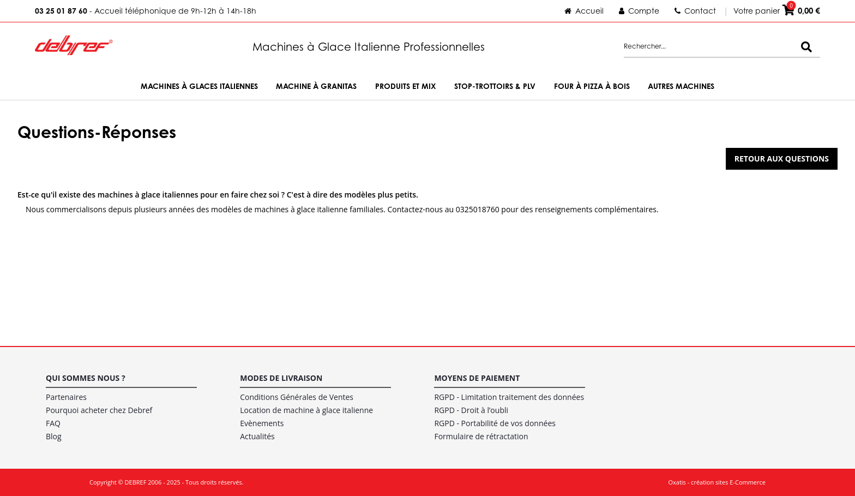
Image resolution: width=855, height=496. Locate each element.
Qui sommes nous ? (85, 378)
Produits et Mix (405, 86)
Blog (54, 436)
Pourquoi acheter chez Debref (99, 410)
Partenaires (66, 397)
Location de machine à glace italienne (306, 410)
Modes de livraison (281, 378)
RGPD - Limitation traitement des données (509, 397)
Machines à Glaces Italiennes (199, 86)
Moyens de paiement (477, 378)
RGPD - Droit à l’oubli (471, 410)
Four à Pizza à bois (592, 86)
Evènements (262, 423)
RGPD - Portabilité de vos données (495, 423)
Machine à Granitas (316, 86)
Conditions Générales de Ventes (296, 397)
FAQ (53, 423)
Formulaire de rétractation (481, 436)
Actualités (257, 436)
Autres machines (681, 86)
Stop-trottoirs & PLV (494, 86)
